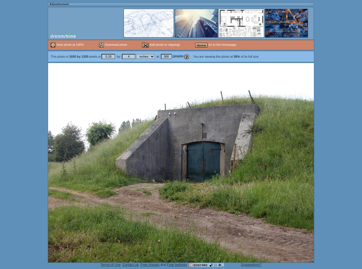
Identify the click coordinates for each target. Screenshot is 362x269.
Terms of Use (111, 265)
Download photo (113, 44)
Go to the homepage (215, 44)
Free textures (177, 265)
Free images (150, 265)
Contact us (130, 265)
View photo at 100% (68, 44)
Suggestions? (251, 265)
